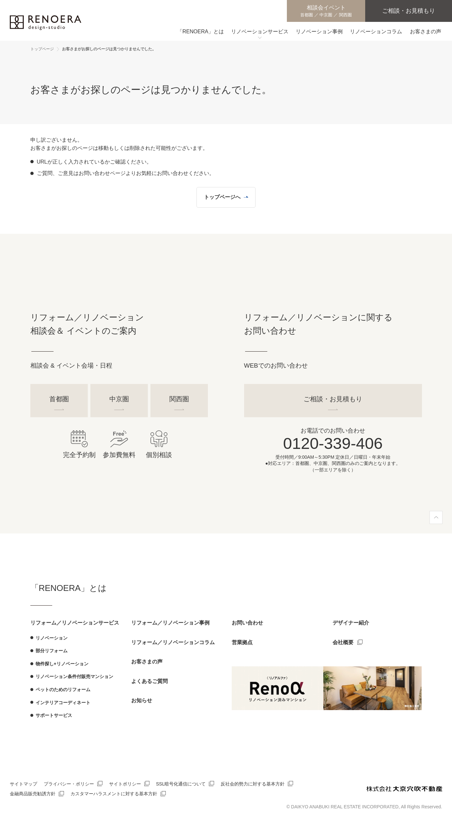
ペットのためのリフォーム (63, 689)
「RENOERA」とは (68, 588)
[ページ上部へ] (436, 517)
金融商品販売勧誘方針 (32, 793)
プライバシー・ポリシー (69, 783)
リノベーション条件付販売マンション (74, 676)
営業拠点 (242, 642)
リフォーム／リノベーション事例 (170, 623)
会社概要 (343, 642)
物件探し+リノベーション (62, 663)
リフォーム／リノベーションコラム (173, 642)
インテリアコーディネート (63, 702)
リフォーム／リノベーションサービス (74, 623)
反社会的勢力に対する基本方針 (253, 783)
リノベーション (52, 638)
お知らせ (141, 700)
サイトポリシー (125, 783)
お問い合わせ (247, 623)
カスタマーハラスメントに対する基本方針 (113, 793)
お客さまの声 (147, 661)
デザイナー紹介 (351, 623)
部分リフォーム (52, 650)
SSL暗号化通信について (181, 783)
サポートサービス (54, 715)
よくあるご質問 (149, 681)
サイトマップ (23, 783)
